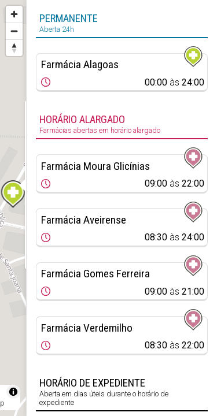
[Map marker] (13, 194)
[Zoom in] (14, 14)
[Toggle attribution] (13, 392)
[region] (13, 208)
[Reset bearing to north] (14, 47)
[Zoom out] (14, 31)
